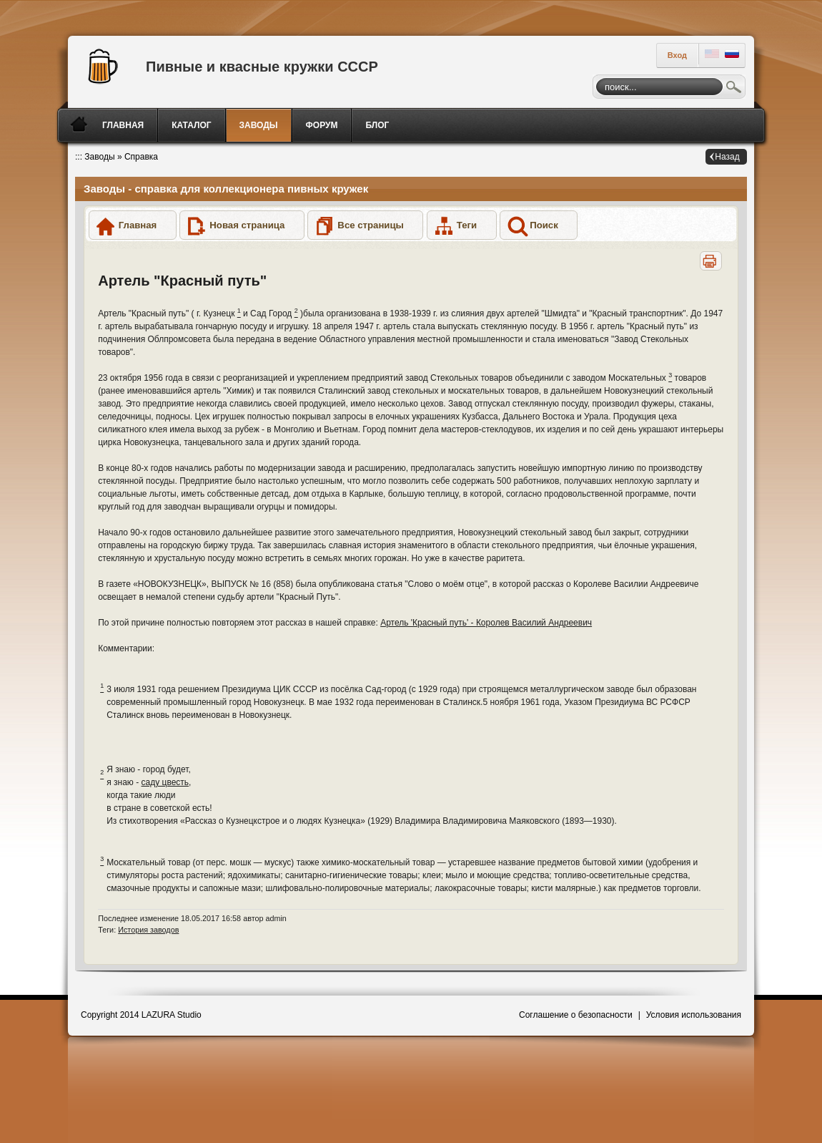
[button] (133, 225)
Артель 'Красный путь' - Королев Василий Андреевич (486, 623)
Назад (727, 157)
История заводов (148, 929)
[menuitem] (124, 125)
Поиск (734, 89)
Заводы (99, 157)
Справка (141, 157)
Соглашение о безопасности (576, 1015)
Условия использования (693, 1015)
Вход (677, 55)
